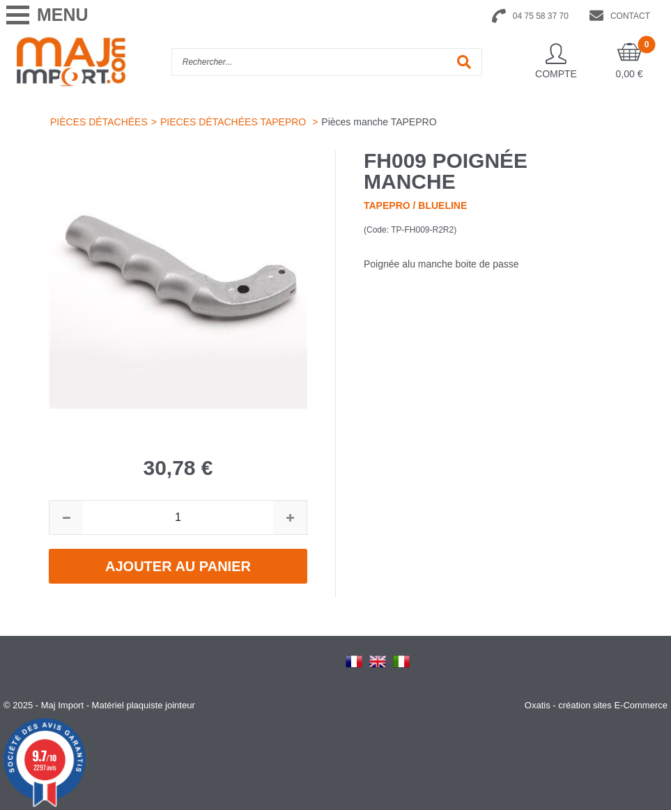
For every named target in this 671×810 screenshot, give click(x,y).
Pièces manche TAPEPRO (378, 121)
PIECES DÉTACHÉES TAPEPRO (234, 121)
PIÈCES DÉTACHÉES (99, 121)
